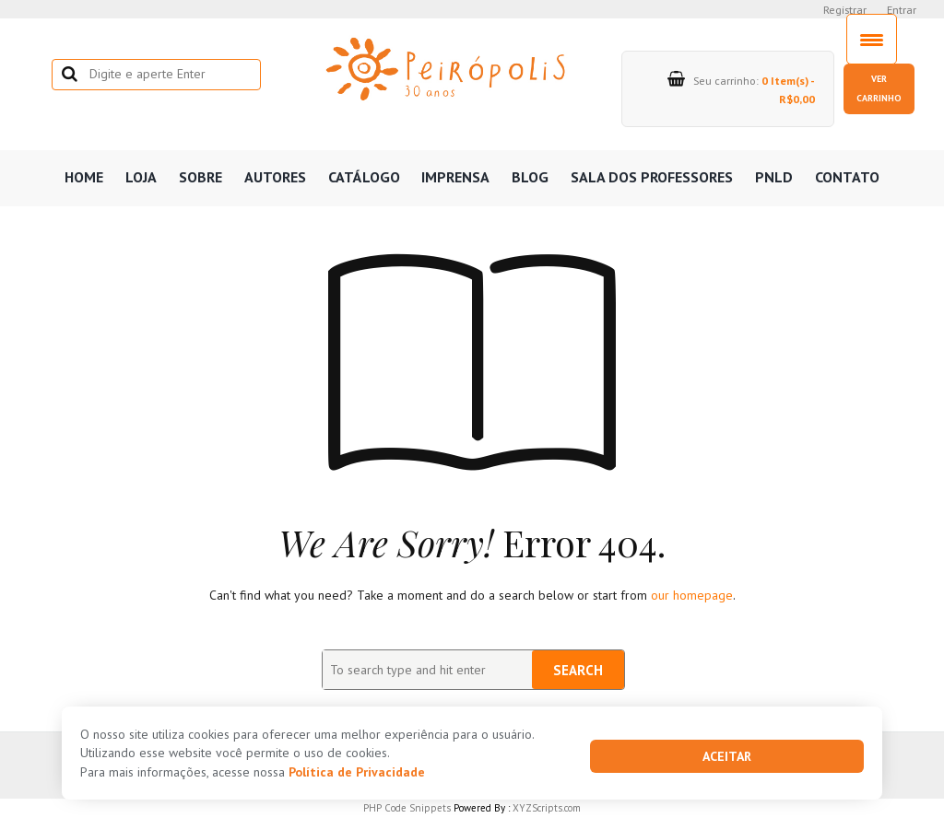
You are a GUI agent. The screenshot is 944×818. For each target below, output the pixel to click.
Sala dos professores (652, 177)
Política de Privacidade (357, 772)
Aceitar (726, 756)
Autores (275, 177)
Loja (141, 177)
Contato (847, 177)
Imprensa (455, 177)
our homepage (692, 595)
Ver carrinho (879, 88)
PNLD (774, 177)
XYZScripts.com (547, 807)
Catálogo (364, 177)
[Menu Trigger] (871, 39)
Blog (530, 177)
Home (84, 177)
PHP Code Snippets (407, 807)
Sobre (200, 177)
